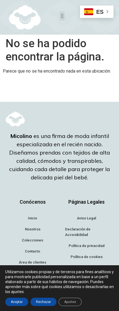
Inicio (32, 218)
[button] (62, 15)
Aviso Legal (86, 218)
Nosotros (32, 229)
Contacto (32, 251)
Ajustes (70, 302)
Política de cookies (87, 257)
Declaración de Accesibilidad (77, 232)
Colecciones (32, 240)
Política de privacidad (87, 246)
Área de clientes (32, 262)
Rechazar (43, 302)
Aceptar (17, 302)
